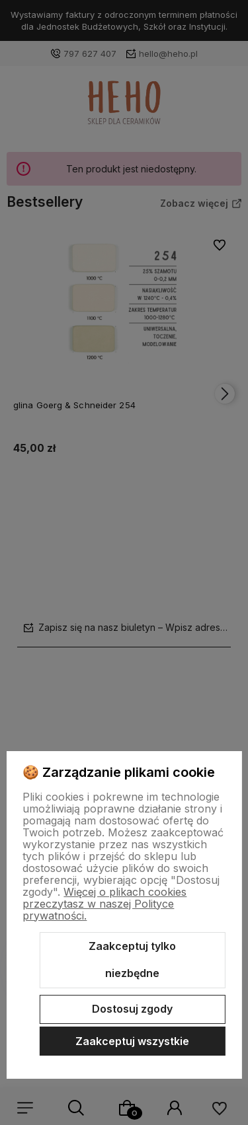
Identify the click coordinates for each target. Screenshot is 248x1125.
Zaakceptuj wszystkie (132, 1041)
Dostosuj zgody (132, 1008)
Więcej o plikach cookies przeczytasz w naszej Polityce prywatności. (104, 903)
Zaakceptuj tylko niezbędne (132, 959)
